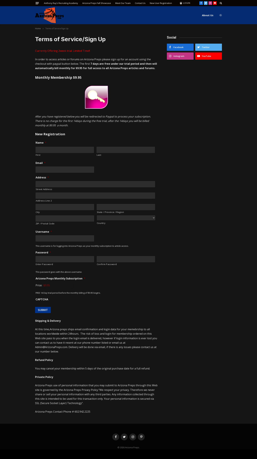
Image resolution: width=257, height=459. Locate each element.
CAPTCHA (42, 299)
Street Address (44, 189)
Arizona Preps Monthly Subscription (60, 278)
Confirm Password (107, 264)
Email (41, 163)
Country (101, 223)
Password (43, 252)
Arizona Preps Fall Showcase (96, 3)
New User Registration (161, 3)
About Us (207, 15)
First (38, 154)
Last (99, 154)
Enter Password (44, 264)
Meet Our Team (123, 3)
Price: (39, 285)
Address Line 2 (44, 200)
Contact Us (140, 3)
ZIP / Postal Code (45, 223)
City (38, 212)
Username (44, 232)
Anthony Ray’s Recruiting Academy (61, 3)
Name (41, 142)
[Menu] (37, 3)
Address (42, 177)
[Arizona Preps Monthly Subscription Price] (58, 285)
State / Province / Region (110, 212)
